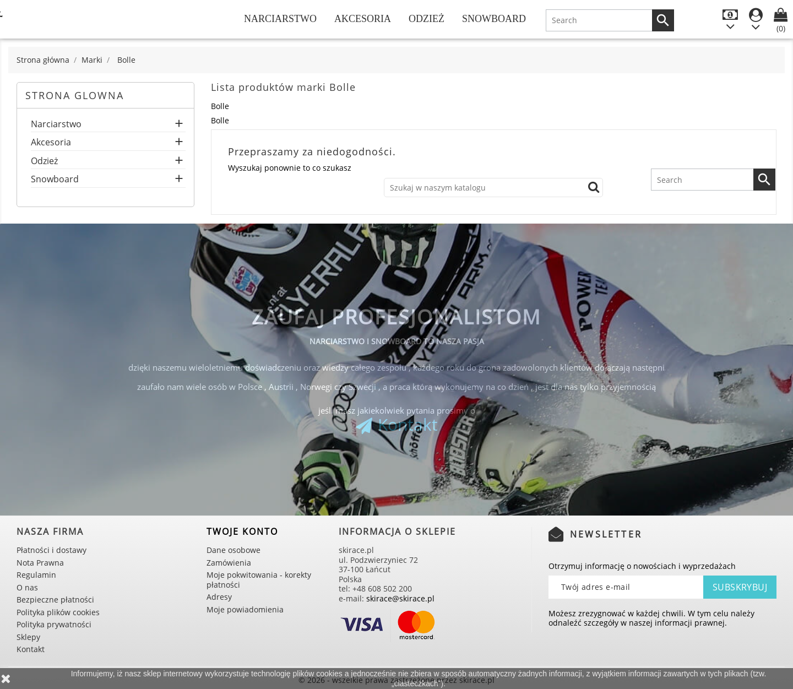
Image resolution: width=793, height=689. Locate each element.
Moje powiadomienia (245, 609)
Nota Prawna (40, 562)
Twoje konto (242, 531)
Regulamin (36, 574)
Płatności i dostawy (51, 550)
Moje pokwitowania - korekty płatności (259, 579)
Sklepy (28, 637)
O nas (27, 587)
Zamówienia (229, 562)
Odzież (426, 18)
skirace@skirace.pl (400, 598)
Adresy (219, 597)
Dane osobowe (233, 550)
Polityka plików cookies (58, 612)
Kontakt (408, 424)
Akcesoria (362, 18)
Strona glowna (74, 95)
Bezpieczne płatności (55, 599)
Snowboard (494, 18)
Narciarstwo (280, 18)
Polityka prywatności (54, 624)
